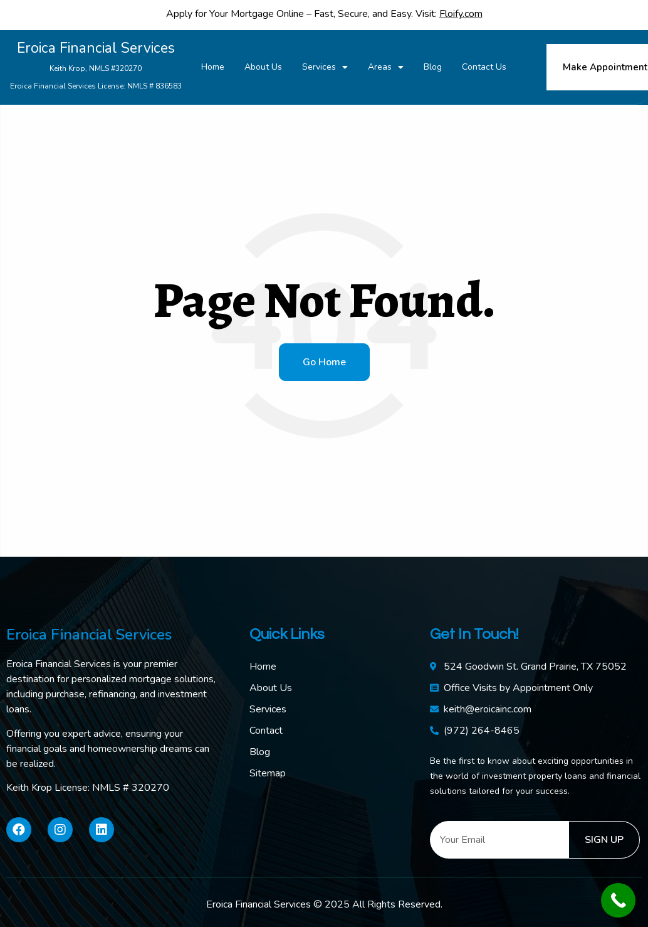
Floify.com (461, 14)
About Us (263, 67)
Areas (386, 67)
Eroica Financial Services (95, 66)
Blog (433, 67)
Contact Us (484, 67)
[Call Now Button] (618, 900)
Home (212, 67)
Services (325, 67)
